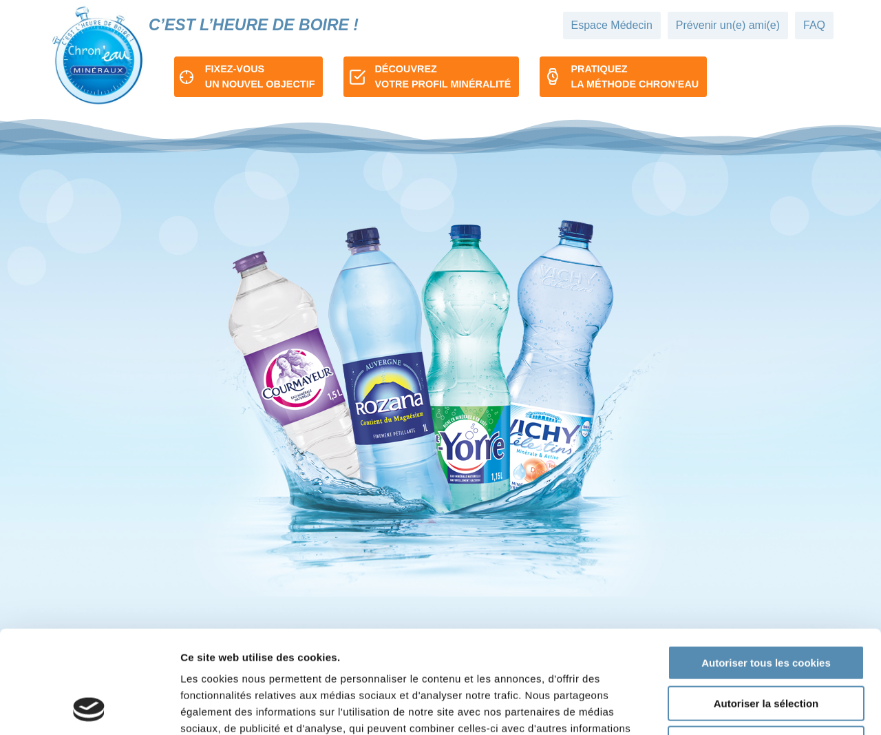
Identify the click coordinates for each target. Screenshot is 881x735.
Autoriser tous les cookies (766, 566)
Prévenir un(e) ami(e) (728, 25)
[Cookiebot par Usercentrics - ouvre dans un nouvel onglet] (89, 708)
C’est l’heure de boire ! (254, 25)
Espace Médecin (611, 25)
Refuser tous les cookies (766, 647)
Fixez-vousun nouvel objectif (260, 76)
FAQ (814, 25)
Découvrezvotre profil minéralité (442, 76)
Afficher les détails (758, 708)
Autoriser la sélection (766, 607)
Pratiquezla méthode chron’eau (635, 76)
